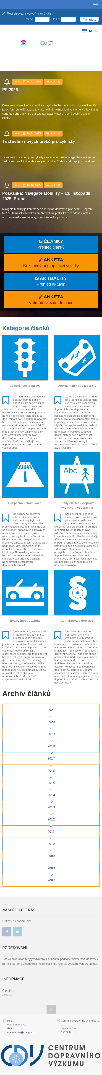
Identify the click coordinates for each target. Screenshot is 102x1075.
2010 (51, 844)
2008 (51, 868)
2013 (51, 807)
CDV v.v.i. (8, 995)
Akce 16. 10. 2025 (27, 185)
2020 (51, 722)
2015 (51, 783)
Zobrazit (53, 81)
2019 (51, 734)
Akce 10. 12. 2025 (27, 133)
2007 (51, 880)
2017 (51, 758)
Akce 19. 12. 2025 (27, 81)
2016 (51, 771)
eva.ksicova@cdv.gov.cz (21, 1032)
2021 (51, 710)
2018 (51, 746)
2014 (51, 795)
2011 (51, 831)
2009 (51, 856)
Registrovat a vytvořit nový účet (27, 13)
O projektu (8, 990)
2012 (51, 819)
